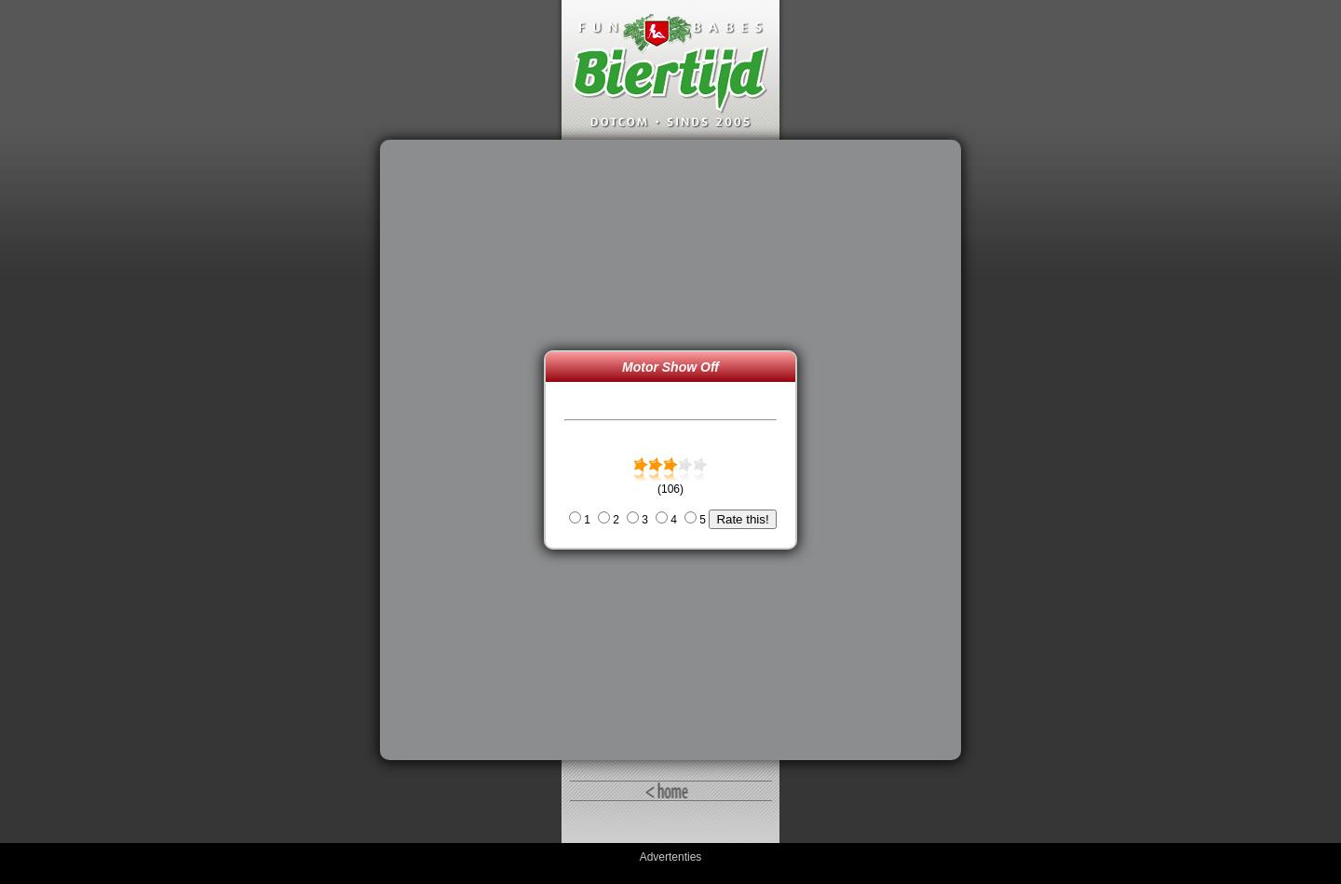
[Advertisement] (466, 449)
